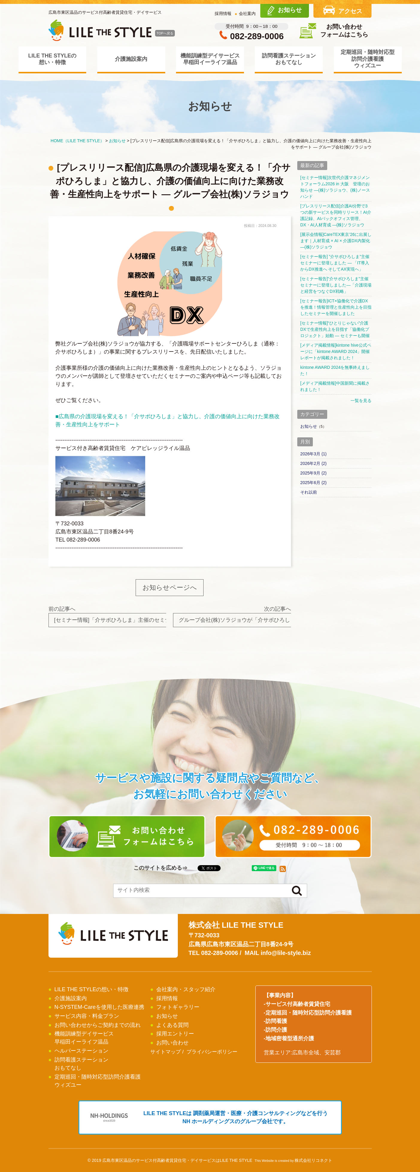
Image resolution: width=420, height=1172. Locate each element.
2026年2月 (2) (313, 463)
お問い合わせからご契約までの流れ (97, 1025)
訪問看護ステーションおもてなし (289, 59)
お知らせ (308, 426)
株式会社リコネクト (313, 1160)
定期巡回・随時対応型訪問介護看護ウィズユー (368, 59)
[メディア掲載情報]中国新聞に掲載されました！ (335, 386)
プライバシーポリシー (212, 1052)
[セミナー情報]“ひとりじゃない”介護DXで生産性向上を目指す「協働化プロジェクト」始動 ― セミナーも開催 (335, 329)
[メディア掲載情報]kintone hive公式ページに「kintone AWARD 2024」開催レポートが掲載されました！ (335, 351)
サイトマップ (165, 1052)
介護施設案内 (131, 59)
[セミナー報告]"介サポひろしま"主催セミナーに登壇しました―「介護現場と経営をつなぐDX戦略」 (336, 285)
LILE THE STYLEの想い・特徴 (52, 59)
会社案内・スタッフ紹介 (186, 989)
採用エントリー (175, 1034)
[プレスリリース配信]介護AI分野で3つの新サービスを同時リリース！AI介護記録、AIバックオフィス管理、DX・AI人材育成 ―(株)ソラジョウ (335, 215)
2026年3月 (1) (313, 453)
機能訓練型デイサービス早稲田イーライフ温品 (210, 59)
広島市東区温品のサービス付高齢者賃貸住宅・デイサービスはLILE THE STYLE (177, 1160)
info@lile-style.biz (286, 953)
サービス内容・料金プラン (86, 1016)
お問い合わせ (172, 1043)
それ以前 (308, 492)
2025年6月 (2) (313, 482)
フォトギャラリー (177, 1007)
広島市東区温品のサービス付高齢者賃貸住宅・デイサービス (105, 12)
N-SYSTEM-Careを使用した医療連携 (99, 1007)
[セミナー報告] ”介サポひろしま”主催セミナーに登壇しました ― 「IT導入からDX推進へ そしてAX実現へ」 (334, 263)
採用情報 (223, 13)
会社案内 (247, 13)
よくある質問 (172, 1025)
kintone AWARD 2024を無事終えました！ (335, 370)
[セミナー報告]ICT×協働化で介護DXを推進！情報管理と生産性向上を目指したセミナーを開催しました (336, 307)
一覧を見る (361, 400)
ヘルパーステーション (81, 1051)
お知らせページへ (169, 587)
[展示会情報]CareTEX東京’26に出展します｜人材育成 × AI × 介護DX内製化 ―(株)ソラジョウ (336, 240)
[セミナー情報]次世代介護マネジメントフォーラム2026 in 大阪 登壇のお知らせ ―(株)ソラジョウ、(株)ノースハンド (335, 187)
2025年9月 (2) (313, 473)
